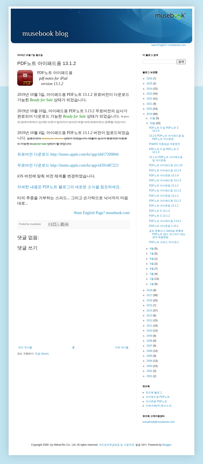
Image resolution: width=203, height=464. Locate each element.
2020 (150, 108)
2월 (152, 278)
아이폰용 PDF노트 (156, 401)
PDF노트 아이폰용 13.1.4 (163, 185)
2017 (150, 295)
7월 (152, 253)
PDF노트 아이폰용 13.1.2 (163, 205)
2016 (150, 300)
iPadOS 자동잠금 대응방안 (164, 143)
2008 (150, 340)
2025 (150, 83)
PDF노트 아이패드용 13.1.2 (165, 200)
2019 (150, 113)
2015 (150, 305)
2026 (150, 78)
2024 (150, 88)
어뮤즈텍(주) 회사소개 (158, 405)
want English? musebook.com (168, 45)
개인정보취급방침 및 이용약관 (116, 444)
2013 (150, 315)
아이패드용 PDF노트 (158, 396)
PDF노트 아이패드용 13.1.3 (165, 190)
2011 (150, 325)
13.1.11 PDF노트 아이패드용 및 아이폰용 (165, 159)
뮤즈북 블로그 (154, 392)
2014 (150, 310)
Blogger (166, 444)
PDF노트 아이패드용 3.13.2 (165, 221)
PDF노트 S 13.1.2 (159, 210)
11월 (153, 118)
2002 (150, 370)
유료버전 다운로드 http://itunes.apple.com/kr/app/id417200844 (68, 154)
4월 (152, 268)
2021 (150, 103)
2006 (150, 350)
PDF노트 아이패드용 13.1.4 (165, 180)
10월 (153, 123)
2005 (150, 355)
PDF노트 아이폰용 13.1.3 (163, 195)
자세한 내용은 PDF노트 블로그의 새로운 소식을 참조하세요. (69, 187)
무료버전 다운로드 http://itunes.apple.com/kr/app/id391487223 (68, 165)
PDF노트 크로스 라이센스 (164, 242)
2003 (150, 366)
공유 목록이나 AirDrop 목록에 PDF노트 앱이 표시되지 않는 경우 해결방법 (167, 234)
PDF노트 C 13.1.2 (159, 215)
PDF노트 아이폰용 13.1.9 (163, 175)
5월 (152, 263)
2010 (150, 330)
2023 (150, 93)
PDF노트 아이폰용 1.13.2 (163, 225)
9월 (152, 248)
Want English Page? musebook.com (102, 213)
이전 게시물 (121, 347)
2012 (150, 320)
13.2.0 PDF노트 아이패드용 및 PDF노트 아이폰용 (166, 137)
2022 (150, 98)
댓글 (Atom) (42, 353)
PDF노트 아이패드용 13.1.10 (165, 165)
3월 (152, 273)
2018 (150, 290)
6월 (152, 258)
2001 (150, 376)
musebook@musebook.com (159, 421)
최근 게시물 (25, 347)
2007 (150, 345)
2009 (150, 335)
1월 (152, 284)
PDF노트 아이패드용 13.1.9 (165, 170)
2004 (150, 360)
